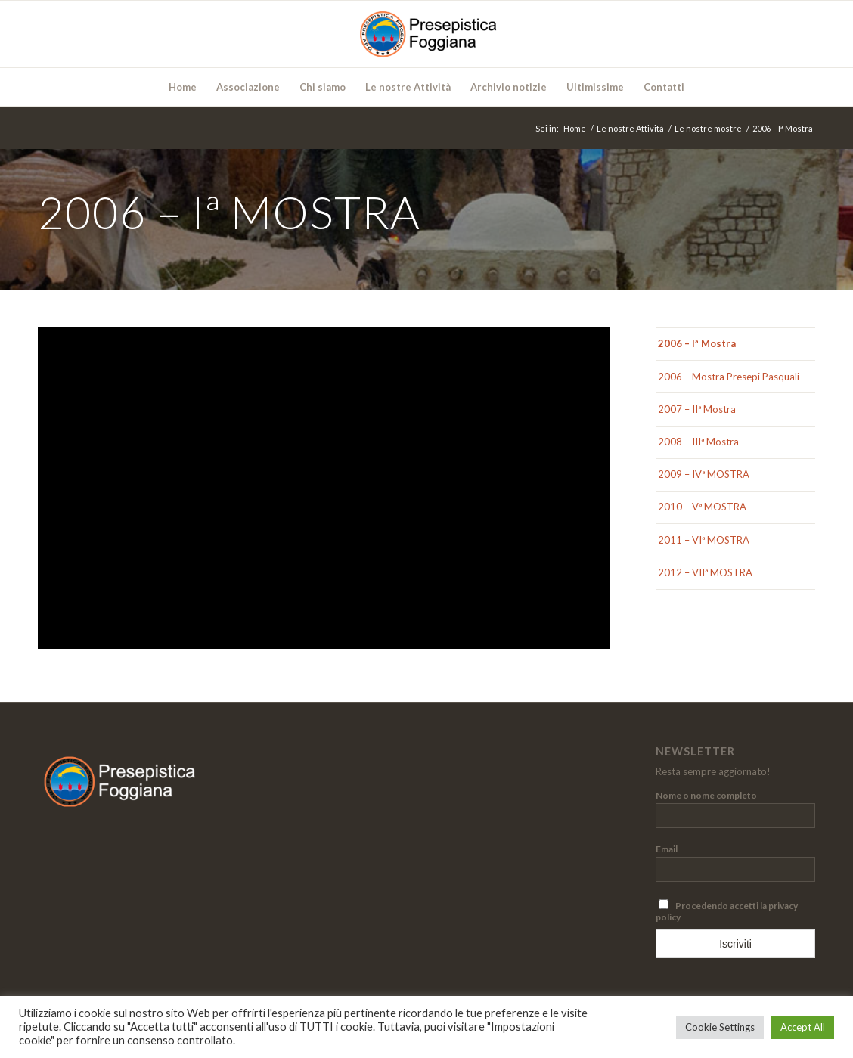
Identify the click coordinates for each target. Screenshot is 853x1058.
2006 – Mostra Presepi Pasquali (728, 377)
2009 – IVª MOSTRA (703, 474)
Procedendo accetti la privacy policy (727, 911)
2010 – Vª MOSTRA (702, 507)
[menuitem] (182, 87)
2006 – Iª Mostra (697, 343)
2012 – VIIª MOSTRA (705, 572)
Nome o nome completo (706, 795)
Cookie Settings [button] (720, 1027)
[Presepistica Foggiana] (426, 34)
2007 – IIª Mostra (697, 409)
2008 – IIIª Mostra (698, 442)
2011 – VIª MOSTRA (703, 540)
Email (667, 849)
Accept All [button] (802, 1027)
